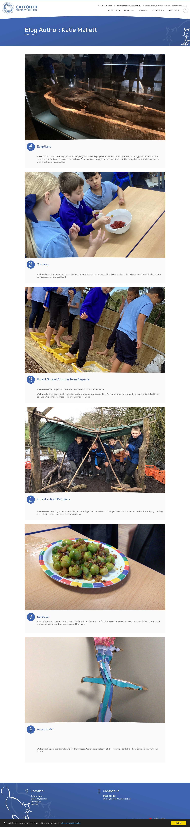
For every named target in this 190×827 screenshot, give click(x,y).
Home (27, 35)
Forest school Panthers (53, 499)
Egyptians (44, 146)
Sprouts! (43, 616)
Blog (34, 35)
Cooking (43, 264)
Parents (129, 10)
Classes (142, 10)
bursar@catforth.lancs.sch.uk (127, 5)
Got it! (178, 823)
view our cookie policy (71, 823)
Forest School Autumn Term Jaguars (63, 379)
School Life (157, 10)
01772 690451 (105, 5)
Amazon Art (45, 729)
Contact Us (173, 10)
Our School (113, 10)
